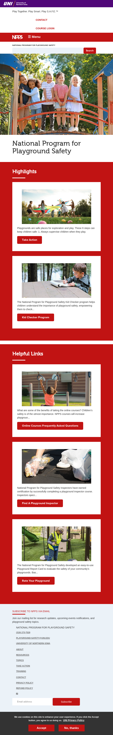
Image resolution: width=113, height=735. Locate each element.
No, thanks (71, 727)
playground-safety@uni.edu (33, 638)
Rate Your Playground (36, 581)
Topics (20, 660)
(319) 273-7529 (23, 632)
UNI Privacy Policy (73, 720)
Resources (22, 655)
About (19, 649)
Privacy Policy (24, 683)
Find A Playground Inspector (40, 503)
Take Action (29, 240)
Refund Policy (24, 688)
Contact (21, 677)
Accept (41, 727)
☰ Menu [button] (34, 37)
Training (21, 671)
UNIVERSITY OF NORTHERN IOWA (33, 643)
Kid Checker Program (35, 317)
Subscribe (66, 701)
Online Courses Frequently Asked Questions (50, 425)
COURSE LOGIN (45, 28)
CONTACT (41, 20)
